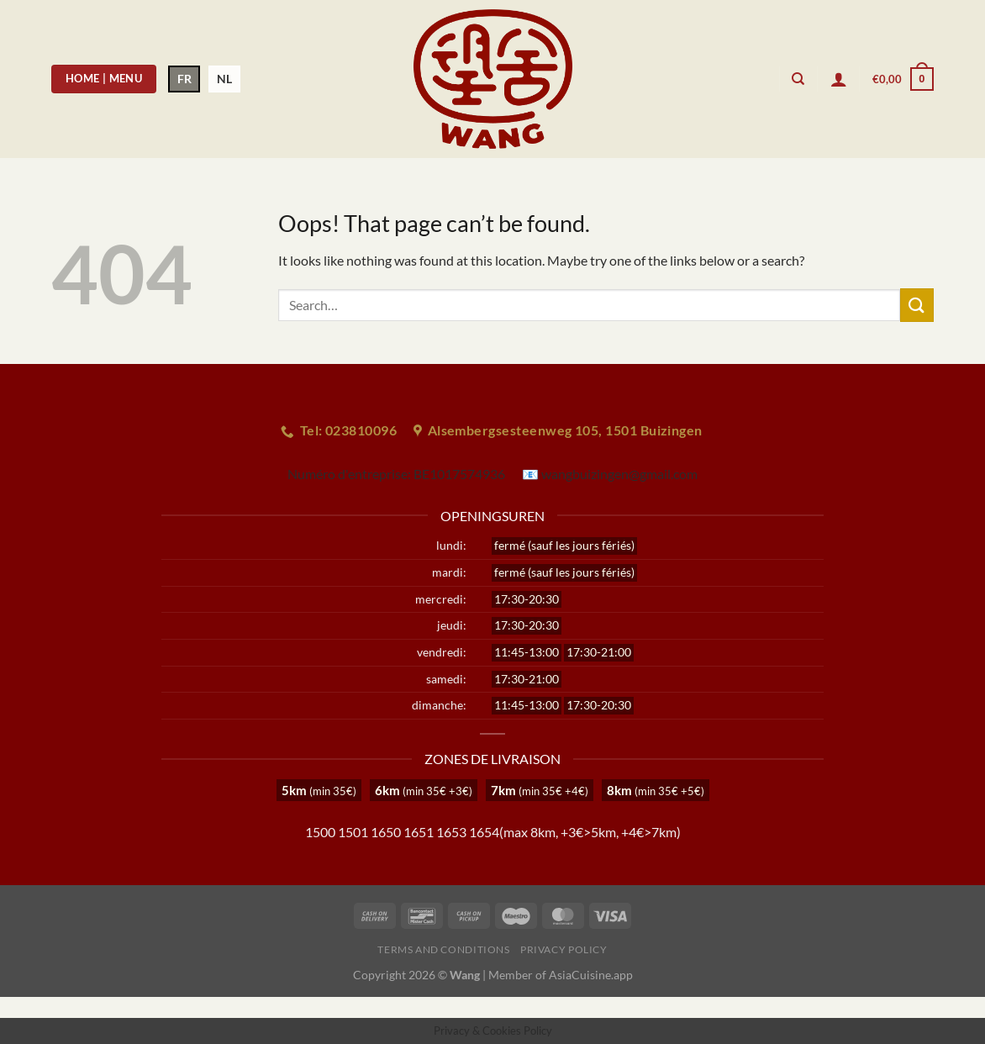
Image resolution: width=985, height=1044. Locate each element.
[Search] (798, 79)
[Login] (838, 79)
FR (184, 78)
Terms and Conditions (443, 949)
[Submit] (917, 304)
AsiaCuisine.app (591, 975)
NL (224, 78)
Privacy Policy (564, 949)
